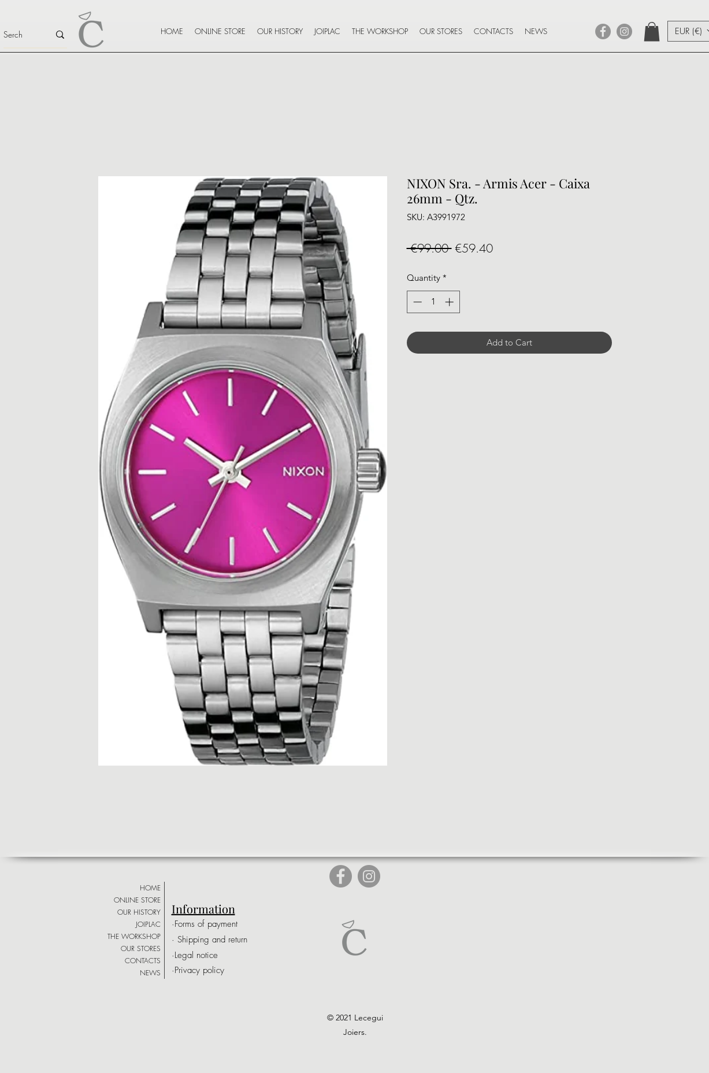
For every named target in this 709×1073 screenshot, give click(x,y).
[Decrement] (416, 302)
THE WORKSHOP (134, 936)
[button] (652, 31)
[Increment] (450, 302)
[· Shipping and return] (214, 940)
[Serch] (17, 34)
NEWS (150, 973)
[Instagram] (624, 31)
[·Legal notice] (211, 955)
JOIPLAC (148, 924)
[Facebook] (603, 31)
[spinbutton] (433, 302)
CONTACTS (143, 961)
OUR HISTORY (139, 912)
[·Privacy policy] (209, 970)
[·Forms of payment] (211, 924)
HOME (150, 888)
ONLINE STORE (137, 900)
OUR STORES (141, 948)
